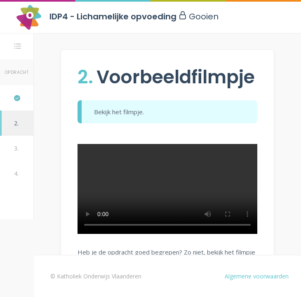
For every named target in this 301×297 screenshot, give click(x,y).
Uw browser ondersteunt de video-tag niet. (167, 189)
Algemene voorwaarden (257, 276)
